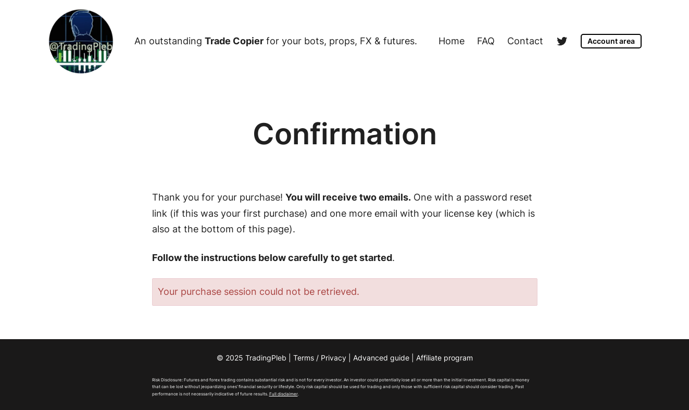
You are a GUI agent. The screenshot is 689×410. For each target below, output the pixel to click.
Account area (611, 40)
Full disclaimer (283, 393)
